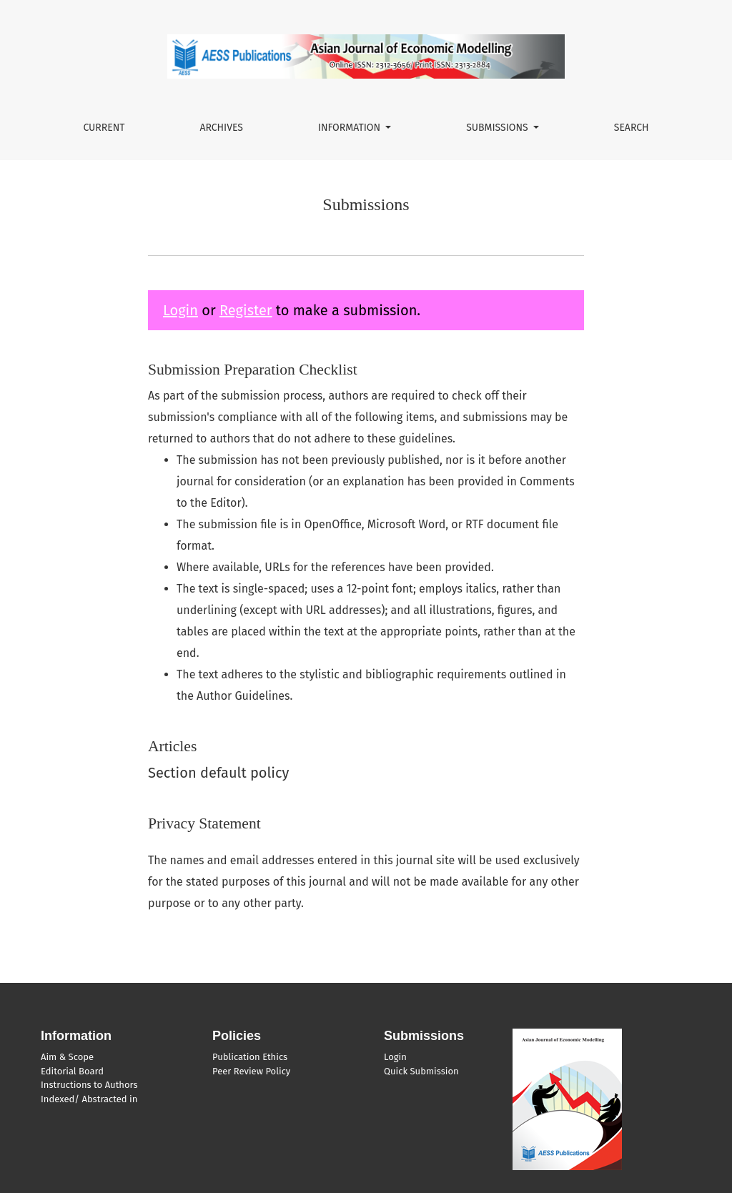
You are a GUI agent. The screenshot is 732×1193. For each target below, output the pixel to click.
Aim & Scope (67, 1056)
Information (350, 128)
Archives (221, 128)
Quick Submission (421, 1071)
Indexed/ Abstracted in (89, 1099)
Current (103, 128)
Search (631, 128)
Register (245, 310)
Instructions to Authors (89, 1084)
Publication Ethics (249, 1056)
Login (180, 310)
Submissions (498, 128)
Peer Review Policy (251, 1071)
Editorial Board (72, 1071)
